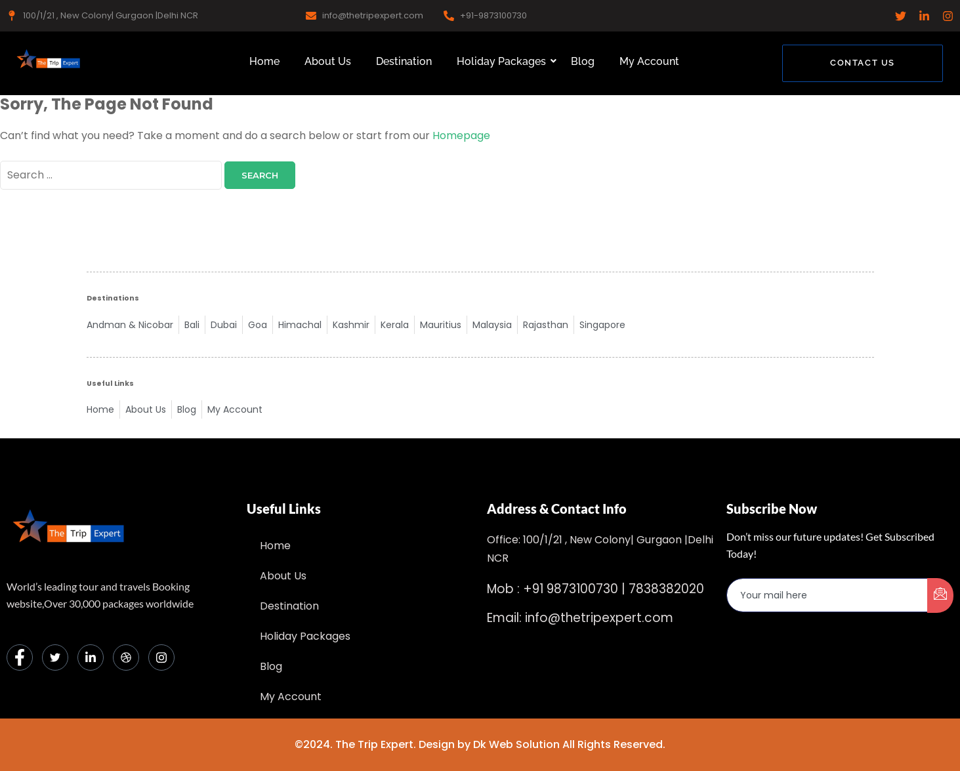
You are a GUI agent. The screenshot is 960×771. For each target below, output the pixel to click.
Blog (583, 61)
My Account (649, 61)
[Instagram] (161, 657)
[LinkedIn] (90, 657)
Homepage (461, 135)
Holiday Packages (504, 61)
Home (264, 61)
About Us (327, 61)
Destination (404, 61)
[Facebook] (20, 657)
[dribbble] (126, 657)
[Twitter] (55, 657)
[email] (827, 595)
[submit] (940, 595)
